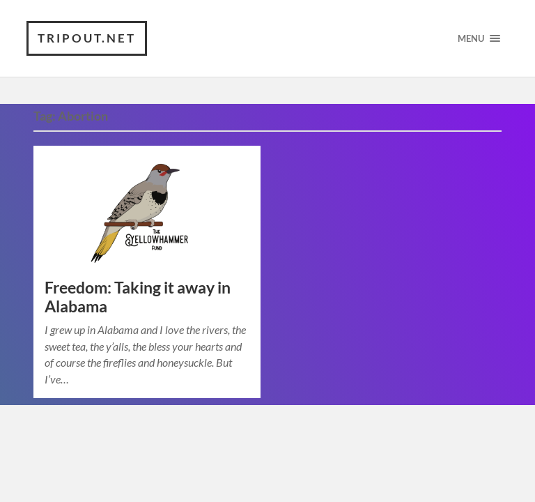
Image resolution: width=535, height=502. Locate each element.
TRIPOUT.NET (87, 38)
